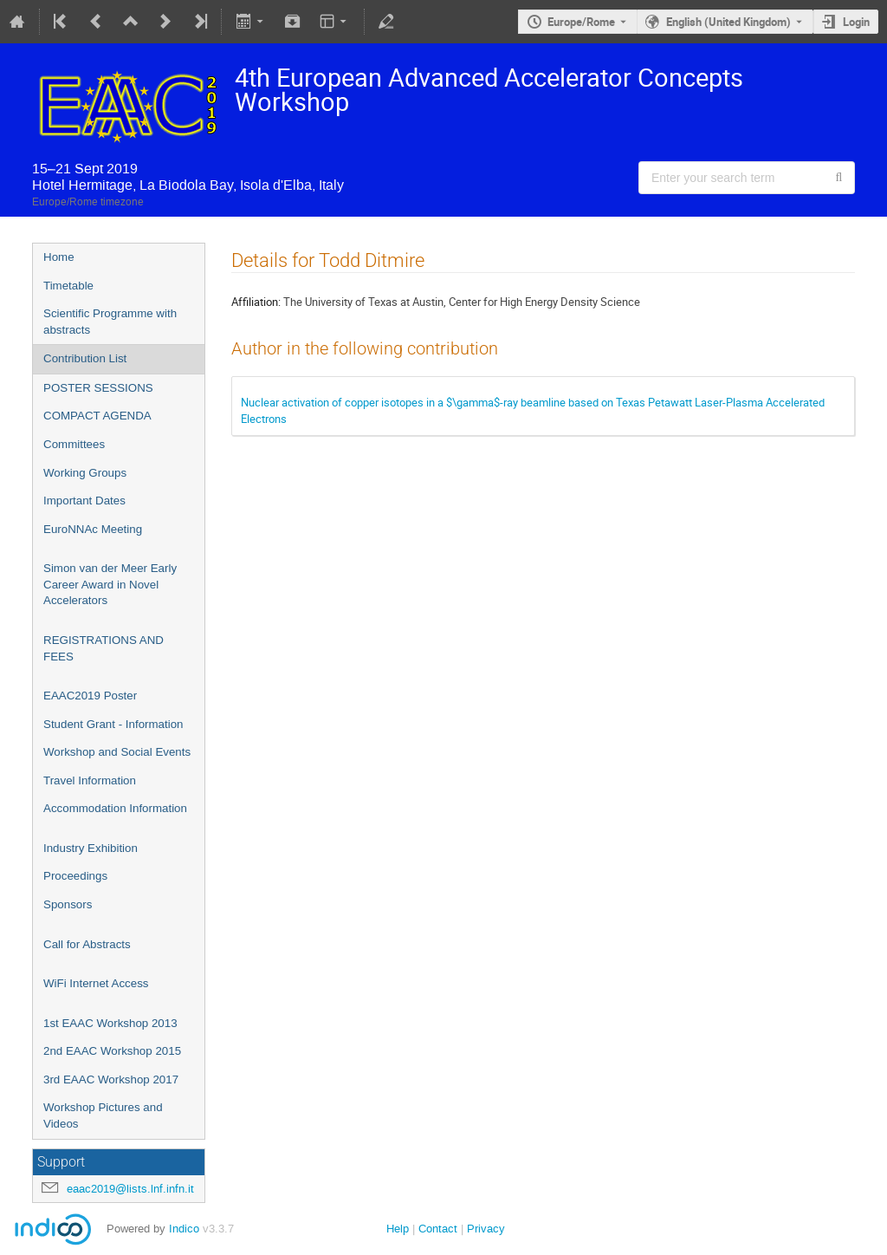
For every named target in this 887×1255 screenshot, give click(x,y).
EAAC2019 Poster (90, 695)
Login (856, 21)
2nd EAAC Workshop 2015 (112, 1050)
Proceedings (75, 875)
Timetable (68, 285)
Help (397, 1228)
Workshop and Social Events (117, 751)
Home (58, 256)
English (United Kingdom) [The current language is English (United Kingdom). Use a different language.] (728, 21)
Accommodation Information (115, 808)
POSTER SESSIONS (98, 387)
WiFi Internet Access (95, 983)
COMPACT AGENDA (97, 415)
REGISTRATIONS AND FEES (103, 648)
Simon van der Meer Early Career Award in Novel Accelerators (110, 584)
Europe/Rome (581, 21)
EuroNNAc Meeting (92, 529)
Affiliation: (256, 301)
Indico (184, 1228)
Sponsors (67, 904)
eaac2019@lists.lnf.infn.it (130, 1188)
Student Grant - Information (113, 724)
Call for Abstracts (87, 944)
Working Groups (84, 472)
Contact (437, 1228)
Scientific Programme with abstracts (110, 321)
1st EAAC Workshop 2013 (110, 1023)
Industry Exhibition (90, 848)
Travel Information (89, 780)
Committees (74, 444)
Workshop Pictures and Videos (103, 1115)
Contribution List (84, 358)
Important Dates (84, 500)
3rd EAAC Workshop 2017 (110, 1079)
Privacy (486, 1228)
